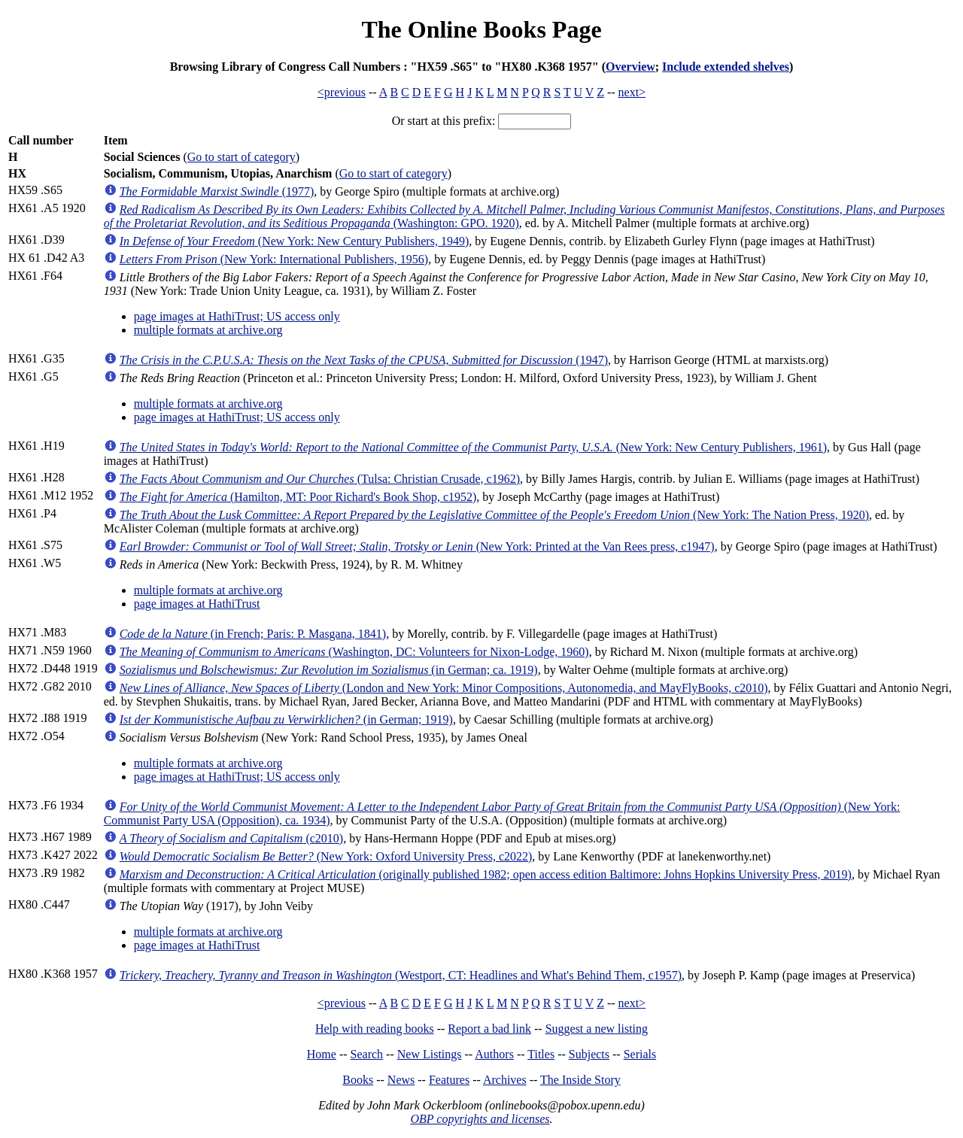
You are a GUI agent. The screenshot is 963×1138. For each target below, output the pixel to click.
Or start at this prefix (442, 120)
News (401, 1079)
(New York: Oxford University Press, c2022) (326, 856)
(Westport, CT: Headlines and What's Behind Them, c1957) (401, 975)
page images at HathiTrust (197, 603)
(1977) (217, 191)
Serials (640, 1054)
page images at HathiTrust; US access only (237, 316)
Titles (540, 1054)
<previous (341, 92)
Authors (494, 1054)
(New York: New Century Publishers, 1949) (294, 241)
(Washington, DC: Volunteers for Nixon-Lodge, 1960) (354, 651)
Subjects (589, 1054)
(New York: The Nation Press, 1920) (494, 514)
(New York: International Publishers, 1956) (274, 259)
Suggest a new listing (596, 1028)
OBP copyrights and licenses (479, 1118)
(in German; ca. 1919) (329, 669)
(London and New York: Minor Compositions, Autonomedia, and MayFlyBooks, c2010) (444, 687)
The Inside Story (580, 1079)
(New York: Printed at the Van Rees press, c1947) (417, 546)
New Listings (429, 1054)
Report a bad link (489, 1028)
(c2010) (231, 838)
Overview (630, 66)
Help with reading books (374, 1028)
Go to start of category (241, 156)
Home (321, 1054)
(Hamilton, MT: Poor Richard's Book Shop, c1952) (298, 496)
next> (632, 92)
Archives (505, 1079)
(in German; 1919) (286, 719)
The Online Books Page (481, 29)
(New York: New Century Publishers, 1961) (473, 447)
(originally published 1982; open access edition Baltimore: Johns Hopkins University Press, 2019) (486, 874)
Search (367, 1054)
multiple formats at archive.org (208, 329)
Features (449, 1079)
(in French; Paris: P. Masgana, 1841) (253, 633)
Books (357, 1079)
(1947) (364, 360)
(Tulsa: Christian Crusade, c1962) (320, 478)
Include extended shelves (725, 66)
